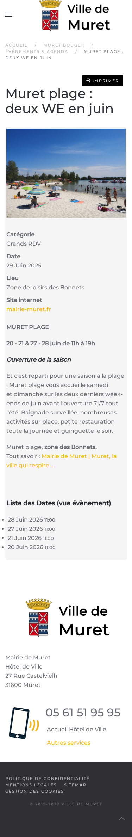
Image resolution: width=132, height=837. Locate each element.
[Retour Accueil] (66, 14)
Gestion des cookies (34, 791)
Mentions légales (31, 784)
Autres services (68, 742)
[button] (8, 14)
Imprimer (102, 80)
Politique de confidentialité (47, 778)
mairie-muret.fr (28, 309)
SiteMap (75, 784)
